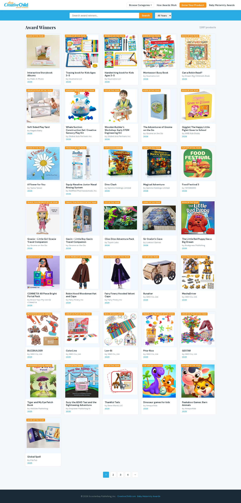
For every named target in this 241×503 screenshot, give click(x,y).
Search (146, 15)
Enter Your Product (193, 5)
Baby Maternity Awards (222, 5)
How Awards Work (167, 5)
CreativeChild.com (126, 496)
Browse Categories (140, 5)
